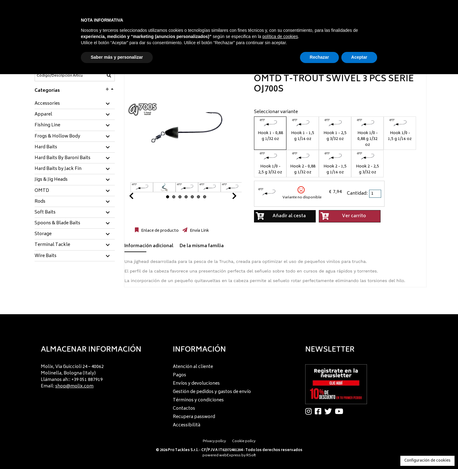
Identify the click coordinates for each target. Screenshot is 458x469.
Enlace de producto (159, 230)
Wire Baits (45, 256)
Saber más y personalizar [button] (117, 57)
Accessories (47, 104)
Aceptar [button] (359, 57)
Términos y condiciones (198, 400)
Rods (40, 202)
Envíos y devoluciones (196, 383)
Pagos (179, 375)
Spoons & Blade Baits (57, 223)
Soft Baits (45, 212)
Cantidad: (357, 193)
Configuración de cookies (427, 461)
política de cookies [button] (280, 36)
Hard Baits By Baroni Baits (62, 158)
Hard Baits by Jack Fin (58, 169)
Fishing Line (47, 125)
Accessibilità (186, 425)
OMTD (42, 191)
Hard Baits (46, 147)
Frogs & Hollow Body (57, 136)
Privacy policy (214, 441)
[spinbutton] (375, 193)
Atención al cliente (193, 367)
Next (227, 197)
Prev (139, 197)
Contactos (184, 408)
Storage (43, 234)
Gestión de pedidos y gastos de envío (212, 392)
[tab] (75, 104)
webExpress (230, 455)
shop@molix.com (74, 386)
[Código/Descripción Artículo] (59, 75)
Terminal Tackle (52, 245)
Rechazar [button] (319, 57)
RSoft (251, 455)
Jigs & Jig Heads (51, 180)
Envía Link (199, 230)
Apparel (43, 114)
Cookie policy (244, 441)
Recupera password (194, 417)
